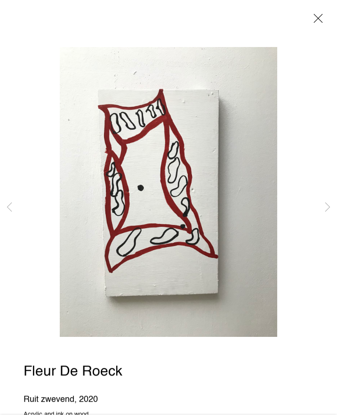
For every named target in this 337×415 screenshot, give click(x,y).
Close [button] (316, 21)
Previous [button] (9, 207)
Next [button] (327, 207)
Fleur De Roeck (73, 373)
